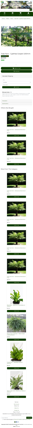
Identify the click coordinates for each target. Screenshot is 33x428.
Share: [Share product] (4, 56)
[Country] (16, 82)
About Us (16, 408)
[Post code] (16, 85)
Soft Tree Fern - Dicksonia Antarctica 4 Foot (16, 248)
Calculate (16, 87)
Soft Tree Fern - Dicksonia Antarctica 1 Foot (16, 130)
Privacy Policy (28, 419)
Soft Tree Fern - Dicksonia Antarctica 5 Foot (16, 191)
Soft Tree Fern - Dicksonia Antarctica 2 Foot (16, 159)
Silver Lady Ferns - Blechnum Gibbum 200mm (16, 391)
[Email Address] (13, 418)
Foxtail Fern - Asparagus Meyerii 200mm (14, 363)
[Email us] (15, 422)
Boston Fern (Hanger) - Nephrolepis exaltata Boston (16, 334)
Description (4, 100)
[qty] (16, 80)
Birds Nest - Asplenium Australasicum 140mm (16, 306)
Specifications (5, 103)
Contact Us (16, 410)
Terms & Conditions (18, 419)
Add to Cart (16, 68)
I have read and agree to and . (16, 419)
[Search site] (31, 10)
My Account (16, 404)
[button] (16, 71)
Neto (16, 425)
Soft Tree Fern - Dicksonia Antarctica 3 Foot (16, 277)
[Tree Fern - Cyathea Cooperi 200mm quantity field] (16, 65)
